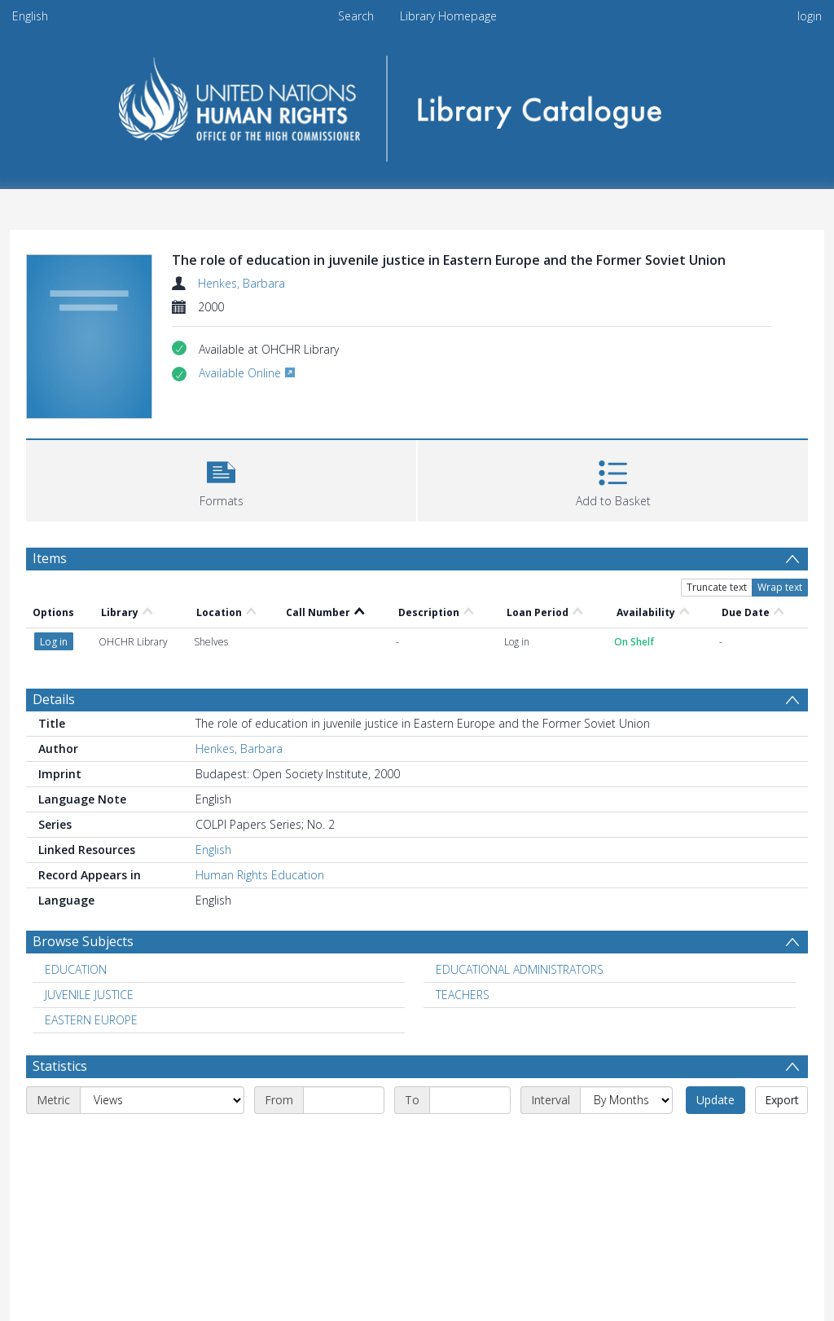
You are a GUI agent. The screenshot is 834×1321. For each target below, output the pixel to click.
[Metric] (162, 1100)
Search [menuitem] (356, 16)
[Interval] (626, 1100)
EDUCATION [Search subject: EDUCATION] (76, 969)
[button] (221, 478)
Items (50, 558)
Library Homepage (448, 16)
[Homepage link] (417, 103)
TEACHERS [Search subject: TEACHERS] (462, 994)
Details (54, 699)
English (30, 16)
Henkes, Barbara (241, 283)
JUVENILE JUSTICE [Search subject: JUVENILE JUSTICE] (89, 994)
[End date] (470, 1100)
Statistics (60, 1066)
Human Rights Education (259, 875)
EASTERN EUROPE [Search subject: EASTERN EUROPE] (91, 1020)
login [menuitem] (809, 16)
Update (715, 1099)
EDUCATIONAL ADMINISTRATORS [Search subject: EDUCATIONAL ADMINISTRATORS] (520, 969)
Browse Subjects (83, 941)
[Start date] (343, 1100)
